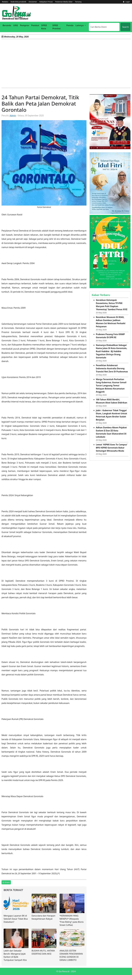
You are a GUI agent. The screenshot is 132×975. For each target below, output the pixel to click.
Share (6, 882)
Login (126, 2)
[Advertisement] (66, 63)
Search (125, 27)
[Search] (104, 27)
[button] (81, 25)
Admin (13, 115)
